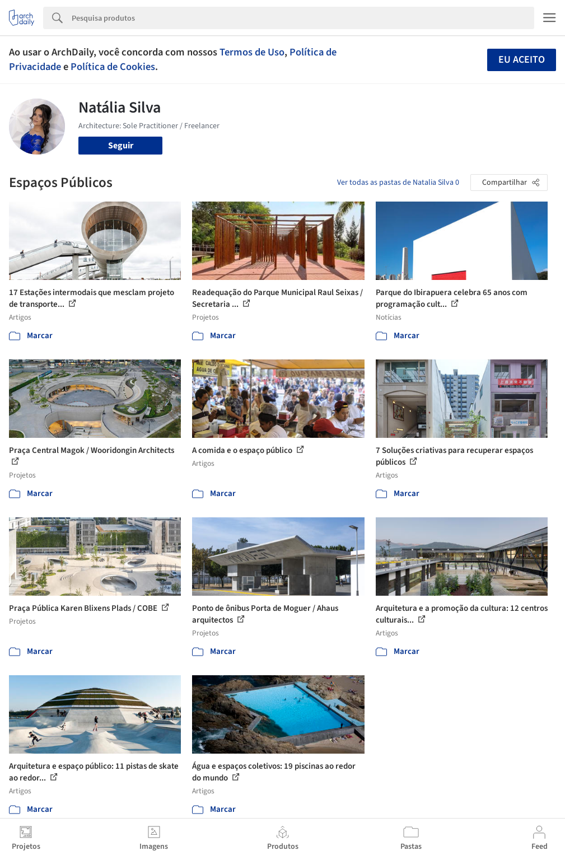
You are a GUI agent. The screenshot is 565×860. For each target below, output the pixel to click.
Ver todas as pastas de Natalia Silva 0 (398, 182)
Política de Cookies (113, 66)
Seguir (120, 145)
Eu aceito (521, 60)
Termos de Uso (252, 52)
